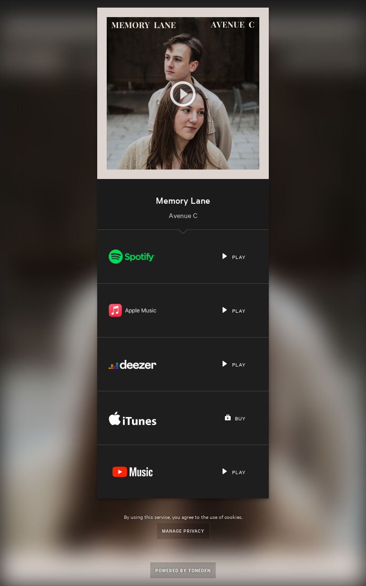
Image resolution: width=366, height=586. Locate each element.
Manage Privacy (183, 530)
